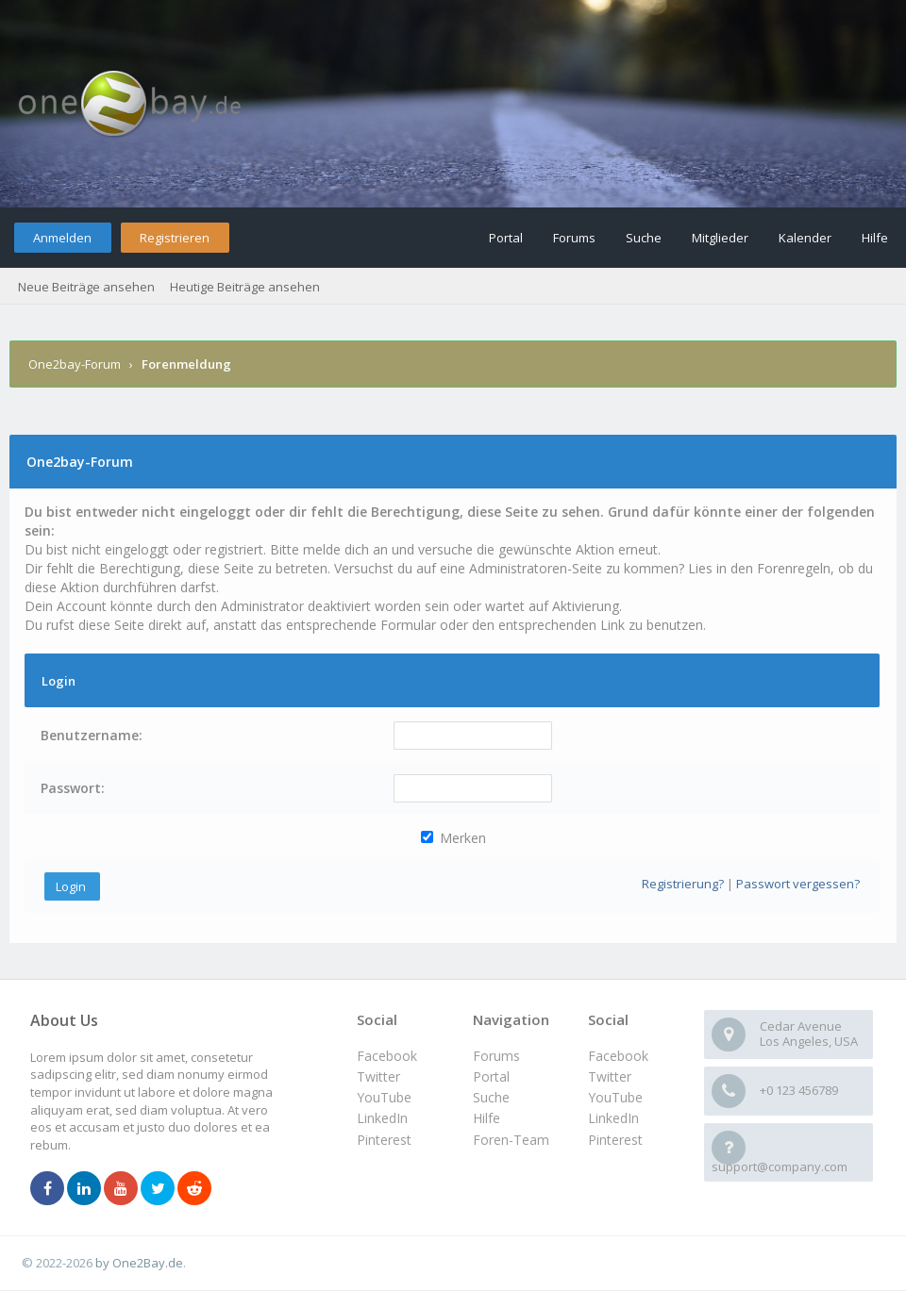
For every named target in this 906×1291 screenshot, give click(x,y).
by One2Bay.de (139, 1262)
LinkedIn (613, 1118)
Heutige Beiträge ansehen (245, 286)
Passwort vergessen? (798, 883)
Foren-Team (511, 1140)
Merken (453, 838)
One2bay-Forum (74, 364)
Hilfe (875, 237)
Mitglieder (720, 237)
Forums (574, 237)
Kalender (805, 237)
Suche (644, 237)
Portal (506, 237)
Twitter (609, 1076)
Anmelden (62, 237)
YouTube (615, 1097)
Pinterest (615, 1140)
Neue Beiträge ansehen (86, 286)
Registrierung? (683, 883)
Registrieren (175, 237)
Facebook (618, 1056)
